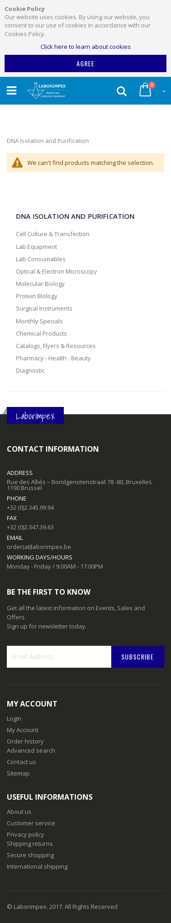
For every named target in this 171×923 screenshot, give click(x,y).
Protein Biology (36, 296)
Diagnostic (30, 370)
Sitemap (18, 773)
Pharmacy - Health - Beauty (53, 358)
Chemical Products (41, 333)
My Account (22, 730)
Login (14, 718)
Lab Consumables (41, 259)
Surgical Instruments (44, 308)
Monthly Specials (39, 321)
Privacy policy (25, 834)
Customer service (31, 823)
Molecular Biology (40, 284)
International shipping (37, 866)
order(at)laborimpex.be (39, 547)
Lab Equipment (36, 247)
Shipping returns (30, 843)
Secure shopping (30, 855)
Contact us (21, 762)
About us (19, 811)
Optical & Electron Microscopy (56, 271)
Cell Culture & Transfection (52, 234)
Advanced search (31, 750)
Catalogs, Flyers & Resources (56, 346)
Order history (25, 741)
